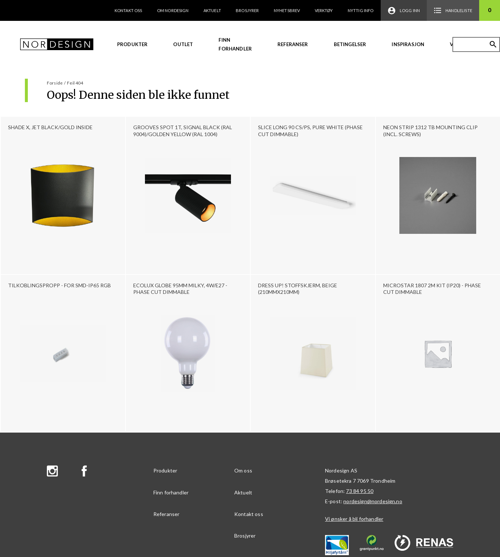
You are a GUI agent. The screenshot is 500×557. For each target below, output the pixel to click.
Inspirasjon (408, 44)
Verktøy (324, 10)
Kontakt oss (128, 10)
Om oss (243, 470)
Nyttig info (361, 10)
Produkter (132, 44)
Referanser (292, 44)
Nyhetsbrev (287, 10)
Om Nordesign (173, 10)
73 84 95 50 (359, 491)
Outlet (183, 44)
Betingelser (350, 44)
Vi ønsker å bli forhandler (354, 519)
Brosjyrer (247, 10)
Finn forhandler (235, 44)
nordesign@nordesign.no (372, 501)
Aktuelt (212, 10)
